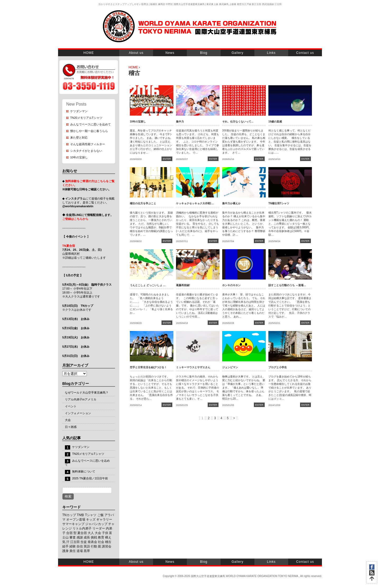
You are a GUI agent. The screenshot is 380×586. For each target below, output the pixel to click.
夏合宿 (82, 533)
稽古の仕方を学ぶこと (143, 203)
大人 (91, 533)
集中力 (180, 121)
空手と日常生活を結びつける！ (148, 367)
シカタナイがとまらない (86, 150)
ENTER (167, 159)
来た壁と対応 (79, 137)
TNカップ (69, 515)
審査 (72, 537)
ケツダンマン (79, 111)
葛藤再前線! (183, 285)
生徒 (83, 542)
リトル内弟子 (82, 528)
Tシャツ (90, 515)
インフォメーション (78, 413)
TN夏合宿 (68, 245)
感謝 (80, 537)
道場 (80, 551)
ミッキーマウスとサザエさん (193, 367)
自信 (80, 546)
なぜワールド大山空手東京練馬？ (86, 392)
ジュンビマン (230, 367)
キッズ (91, 519)
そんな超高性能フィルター (87, 144)
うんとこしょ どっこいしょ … (148, 285)
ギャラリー (104, 519)
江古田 (75, 542)
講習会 (106, 546)
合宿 (69, 533)
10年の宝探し (79, 157)
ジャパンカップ (96, 524)
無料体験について (83, 471)
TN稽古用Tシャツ (278, 203)
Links (271, 53)
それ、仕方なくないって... (237, 121)
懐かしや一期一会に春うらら (89, 131)
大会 (68, 420)
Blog (203, 53)
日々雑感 (71, 426)
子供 (105, 533)
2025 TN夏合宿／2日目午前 (90, 478)
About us (136, 53)
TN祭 (80, 515)
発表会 (92, 542)
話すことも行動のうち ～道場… (287, 285)
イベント (71, 406)
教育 (101, 537)
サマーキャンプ (73, 524)
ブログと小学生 (277, 367)
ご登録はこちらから (75, 218)
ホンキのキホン (231, 285)
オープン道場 (75, 519)
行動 (94, 546)
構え (108, 537)
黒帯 (87, 551)
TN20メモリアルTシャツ (86, 117)
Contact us (305, 53)
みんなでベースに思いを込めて (90, 124)
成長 (87, 537)
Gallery (237, 53)
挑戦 (94, 537)
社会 (101, 542)
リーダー (98, 528)
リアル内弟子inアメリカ (80, 399)
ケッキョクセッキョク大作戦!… (195, 203)
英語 (87, 546)
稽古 (108, 542)
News (169, 53)
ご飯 (100, 515)
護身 (65, 551)
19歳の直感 (275, 121)
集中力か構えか (231, 203)
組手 (65, 546)
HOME (88, 53)
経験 (72, 546)
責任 (72, 551)
